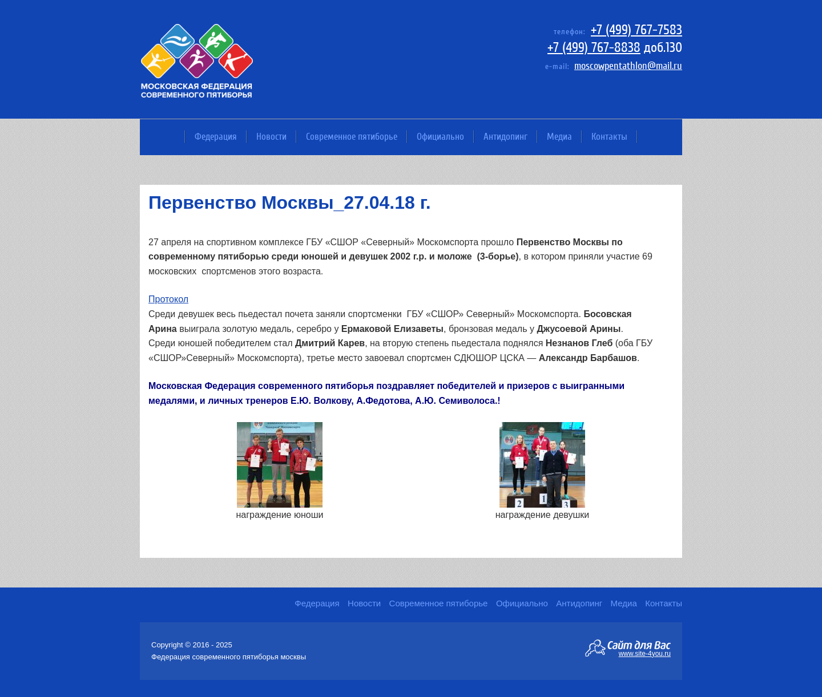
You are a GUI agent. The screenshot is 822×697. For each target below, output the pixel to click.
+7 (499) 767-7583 (636, 30)
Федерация (216, 136)
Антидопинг (505, 136)
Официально (440, 136)
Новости (271, 136)
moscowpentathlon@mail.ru (628, 66)
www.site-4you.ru (645, 653)
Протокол (168, 299)
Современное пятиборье (351, 136)
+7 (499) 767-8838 (593, 47)
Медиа (559, 136)
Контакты (609, 136)
